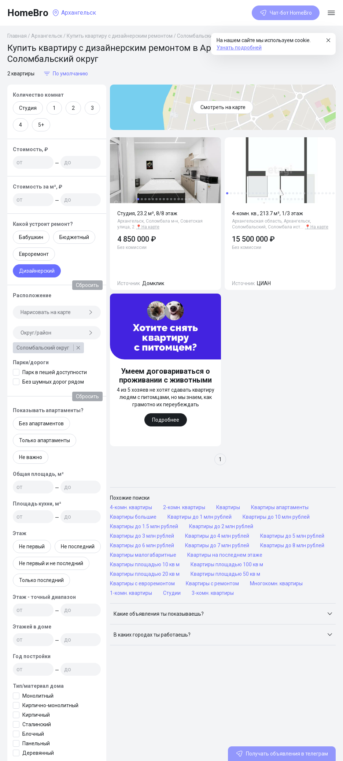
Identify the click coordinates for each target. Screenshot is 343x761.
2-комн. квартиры (184, 507)
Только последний (41, 580)
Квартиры (228, 507)
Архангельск (46, 36)
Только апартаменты (44, 440)
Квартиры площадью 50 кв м (225, 574)
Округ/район (57, 333)
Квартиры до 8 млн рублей (292, 545)
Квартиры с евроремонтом (142, 583)
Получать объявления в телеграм (282, 753)
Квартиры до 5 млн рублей (292, 536)
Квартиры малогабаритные (143, 555)
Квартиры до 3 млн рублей (142, 536)
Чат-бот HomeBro (285, 12)
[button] (223, 614)
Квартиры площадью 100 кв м (227, 564)
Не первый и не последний (51, 563)
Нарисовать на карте (57, 312)
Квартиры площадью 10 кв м (145, 564)
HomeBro (27, 12)
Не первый (32, 546)
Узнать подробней (239, 48)
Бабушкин (31, 237)
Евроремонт (34, 254)
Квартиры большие (133, 517)
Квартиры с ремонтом (212, 583)
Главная (17, 36)
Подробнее (165, 420)
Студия (28, 108)
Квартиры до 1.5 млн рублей (144, 526)
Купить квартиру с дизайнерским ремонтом (120, 36)
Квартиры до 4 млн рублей (217, 536)
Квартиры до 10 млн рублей (276, 517)
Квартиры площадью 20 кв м (145, 574)
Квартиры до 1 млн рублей (199, 517)
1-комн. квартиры (131, 593)
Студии (172, 593)
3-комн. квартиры (213, 593)
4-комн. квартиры (131, 507)
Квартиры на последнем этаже (224, 555)
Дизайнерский (37, 271)
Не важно (30, 457)
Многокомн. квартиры (276, 583)
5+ (41, 125)
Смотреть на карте (223, 107)
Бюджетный (74, 237)
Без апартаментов (41, 423)
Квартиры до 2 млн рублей (221, 526)
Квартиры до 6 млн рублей (142, 545)
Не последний (78, 546)
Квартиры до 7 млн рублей (217, 545)
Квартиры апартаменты (280, 507)
